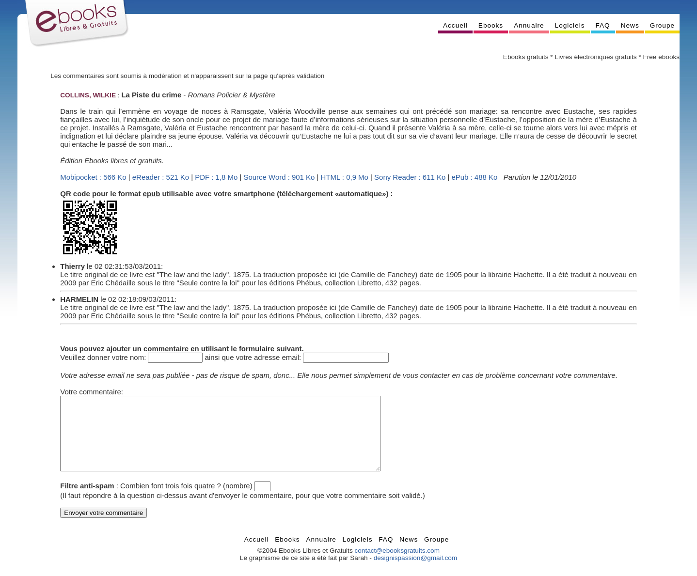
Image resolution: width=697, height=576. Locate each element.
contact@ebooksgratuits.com (397, 565)
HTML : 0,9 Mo (344, 177)
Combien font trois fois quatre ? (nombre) (186, 500)
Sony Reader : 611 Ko (409, 177)
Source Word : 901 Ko (279, 177)
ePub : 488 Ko (474, 177)
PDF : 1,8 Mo (216, 177)
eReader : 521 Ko (160, 177)
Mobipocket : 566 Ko (93, 177)
